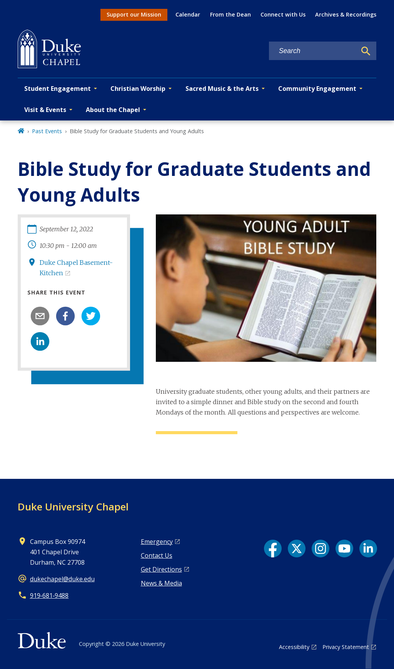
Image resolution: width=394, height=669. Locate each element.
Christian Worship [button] (137, 88)
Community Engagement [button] (317, 88)
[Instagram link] (320, 548)
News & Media (161, 583)
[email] (40, 316)
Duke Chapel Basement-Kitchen (76, 268)
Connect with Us (283, 14)
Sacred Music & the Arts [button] (222, 88)
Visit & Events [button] (45, 109)
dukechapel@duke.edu (62, 579)
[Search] (366, 51)
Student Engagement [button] (57, 88)
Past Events (47, 131)
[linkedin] (40, 341)
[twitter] (90, 316)
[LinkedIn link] (368, 548)
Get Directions (161, 569)
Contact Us (156, 555)
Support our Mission (134, 14)
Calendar (187, 14)
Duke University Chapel (73, 506)
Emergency (157, 541)
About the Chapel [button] (113, 109)
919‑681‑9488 (49, 595)
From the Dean (230, 14)
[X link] (297, 548)
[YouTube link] (344, 548)
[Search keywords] (312, 51)
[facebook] (65, 316)
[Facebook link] (273, 548)
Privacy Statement (345, 647)
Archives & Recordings (345, 14)
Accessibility (294, 647)
